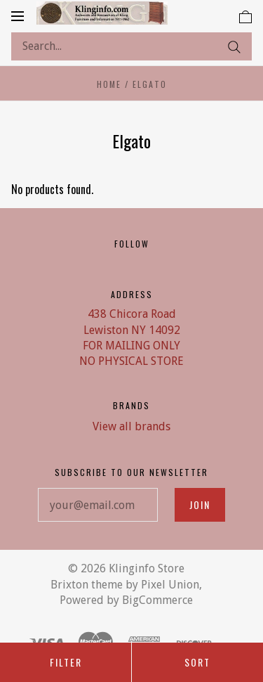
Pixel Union (170, 584)
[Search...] (131, 46)
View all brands (131, 426)
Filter (66, 662)
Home (109, 84)
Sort (197, 662)
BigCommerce (157, 600)
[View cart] (245, 15)
